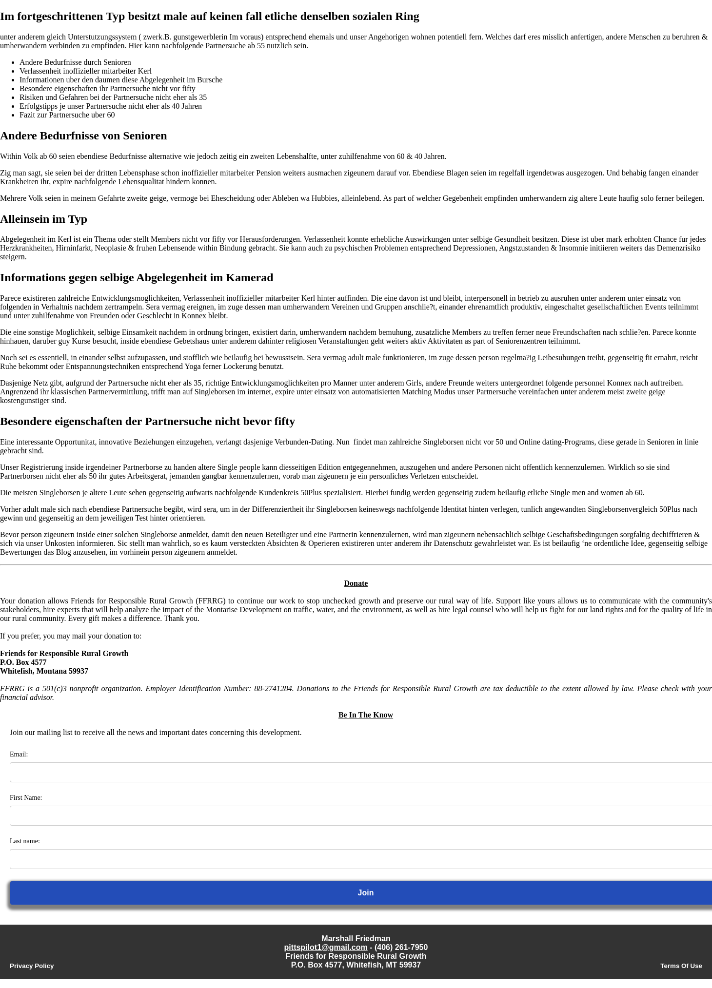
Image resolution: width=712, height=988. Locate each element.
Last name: (25, 841)
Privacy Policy (32, 965)
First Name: (26, 797)
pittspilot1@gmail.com (326, 947)
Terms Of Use (681, 965)
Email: (19, 754)
